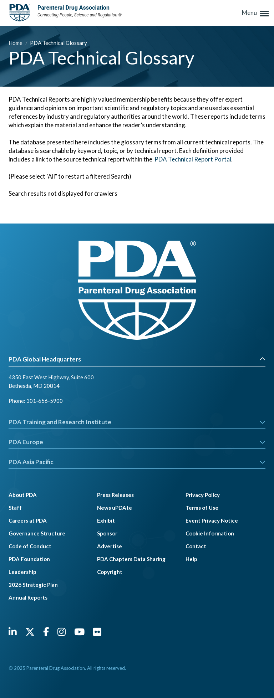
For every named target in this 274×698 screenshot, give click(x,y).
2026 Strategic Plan (33, 584)
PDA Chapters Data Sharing (131, 559)
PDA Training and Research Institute (137, 422)
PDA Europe (137, 442)
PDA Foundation (29, 559)
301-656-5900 (44, 400)
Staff (15, 507)
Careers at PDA (28, 520)
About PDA (23, 495)
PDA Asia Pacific (137, 462)
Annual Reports (28, 597)
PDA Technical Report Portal (192, 159)
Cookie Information (210, 533)
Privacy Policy (203, 495)
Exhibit (106, 520)
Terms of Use (202, 507)
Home (16, 43)
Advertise (109, 546)
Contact (196, 546)
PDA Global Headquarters (137, 359)
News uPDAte (114, 507)
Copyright (109, 572)
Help (191, 559)
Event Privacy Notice (212, 520)
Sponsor (107, 533)
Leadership (22, 572)
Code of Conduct (30, 546)
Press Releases (115, 495)
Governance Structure (37, 533)
